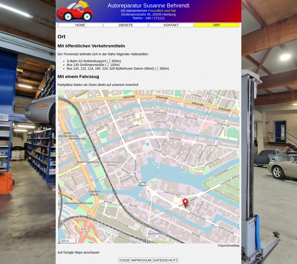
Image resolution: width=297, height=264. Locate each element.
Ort (216, 25)
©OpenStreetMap (228, 245)
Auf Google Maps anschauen (79, 252)
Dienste (126, 25)
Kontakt (171, 25)
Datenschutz (166, 260)
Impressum (141, 260)
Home (80, 25)
